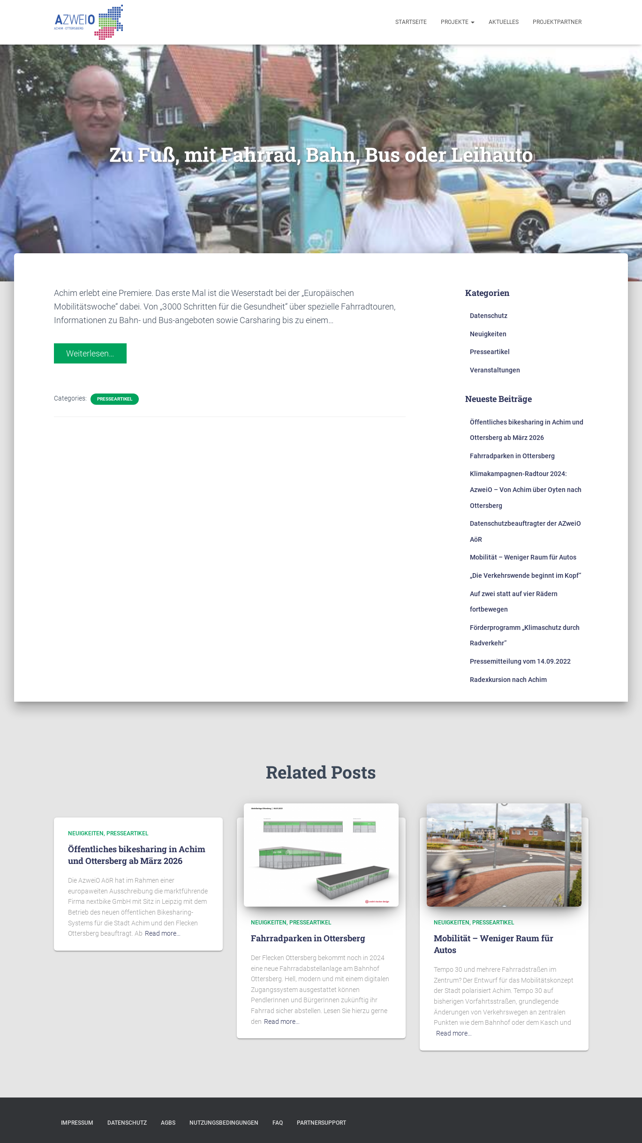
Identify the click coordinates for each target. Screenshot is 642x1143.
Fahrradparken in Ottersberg (512, 456)
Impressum (77, 1123)
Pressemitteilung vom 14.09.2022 (520, 661)
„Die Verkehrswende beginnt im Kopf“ (525, 575)
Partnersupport (321, 1123)
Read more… (163, 933)
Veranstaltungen (495, 370)
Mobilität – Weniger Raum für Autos (523, 557)
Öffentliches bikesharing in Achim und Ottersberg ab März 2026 (136, 854)
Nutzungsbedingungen (223, 1123)
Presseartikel (114, 398)
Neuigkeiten (488, 334)
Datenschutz (488, 315)
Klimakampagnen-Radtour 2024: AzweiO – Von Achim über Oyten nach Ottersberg (526, 489)
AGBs (168, 1123)
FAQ (277, 1123)
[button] (15, 14)
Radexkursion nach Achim (508, 679)
